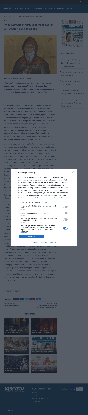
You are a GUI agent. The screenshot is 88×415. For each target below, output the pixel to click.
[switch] (65, 207)
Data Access (44, 242)
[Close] (73, 172)
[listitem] (44, 202)
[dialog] (44, 207)
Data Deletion (34, 242)
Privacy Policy (53, 242)
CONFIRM (31, 236)
